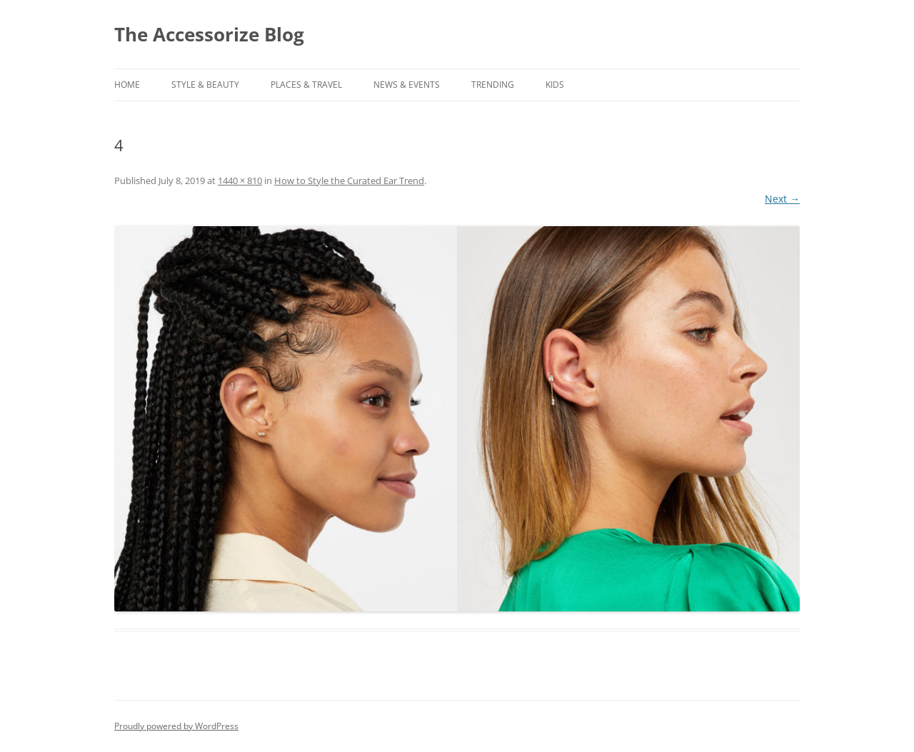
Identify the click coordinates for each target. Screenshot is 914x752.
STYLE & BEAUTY (205, 84)
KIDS (555, 84)
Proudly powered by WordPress (176, 726)
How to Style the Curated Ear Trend (349, 180)
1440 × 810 (240, 180)
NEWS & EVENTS (406, 84)
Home (127, 84)
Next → (782, 198)
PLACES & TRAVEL (306, 84)
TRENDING (492, 84)
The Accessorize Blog (209, 34)
